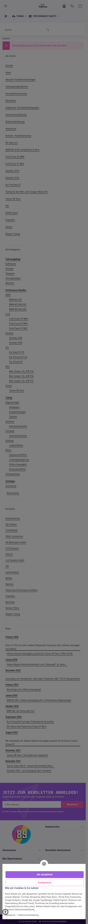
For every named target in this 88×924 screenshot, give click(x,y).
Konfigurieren (44, 882)
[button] (5, 912)
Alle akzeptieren (45, 874)
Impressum (10, 915)
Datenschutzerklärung (28, 915)
